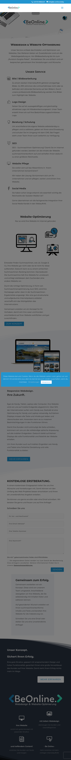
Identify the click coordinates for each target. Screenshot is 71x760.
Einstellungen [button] (34, 382)
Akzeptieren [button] (46, 382)
